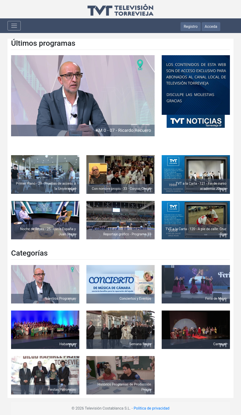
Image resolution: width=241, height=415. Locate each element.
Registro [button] (190, 26)
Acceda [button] (211, 26)
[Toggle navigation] (14, 25)
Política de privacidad (151, 408)
